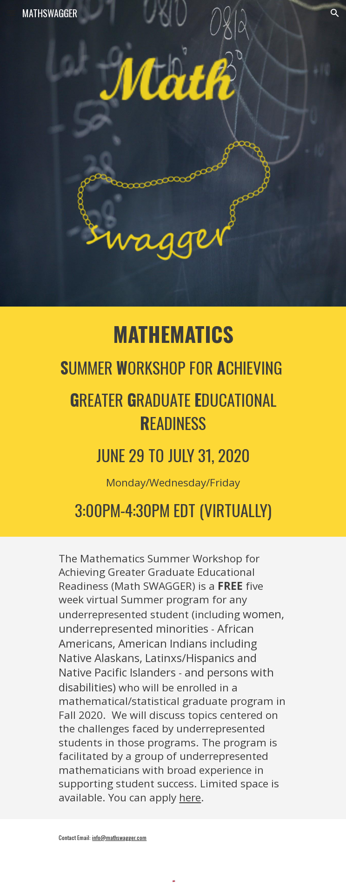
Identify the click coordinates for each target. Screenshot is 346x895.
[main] (173, 422)
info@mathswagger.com (119, 837)
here (190, 797)
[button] (11, 13)
